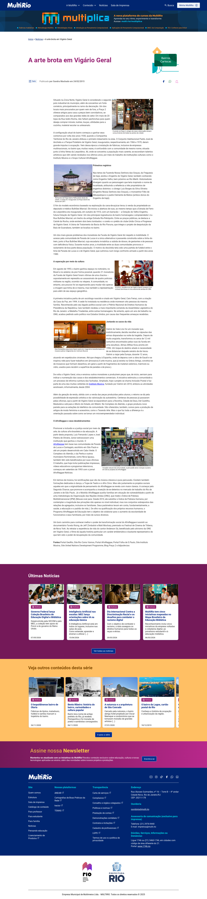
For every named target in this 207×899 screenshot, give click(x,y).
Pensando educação (37, 831)
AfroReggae (58, 444)
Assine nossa (59, 751)
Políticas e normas (102, 808)
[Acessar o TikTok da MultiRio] (161, 777)
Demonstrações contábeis (106, 818)
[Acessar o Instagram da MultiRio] (156, 777)
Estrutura (32, 797)
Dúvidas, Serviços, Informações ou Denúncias (149, 834)
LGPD (96, 833)
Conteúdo (89, 5)
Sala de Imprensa (120, 5)
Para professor (35, 812)
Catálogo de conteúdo (38, 807)
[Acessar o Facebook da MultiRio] (166, 777)
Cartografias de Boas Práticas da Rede (70, 799)
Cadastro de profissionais (106, 828)
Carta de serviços (102, 793)
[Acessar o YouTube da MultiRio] (151, 777)
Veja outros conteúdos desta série (60, 667)
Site (30, 787)
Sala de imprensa (36, 802)
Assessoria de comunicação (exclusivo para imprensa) (154, 818)
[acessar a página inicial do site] (19, 5)
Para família (34, 821)
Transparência (100, 787)
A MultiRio (73, 5)
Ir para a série (103, 735)
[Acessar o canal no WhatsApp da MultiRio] (172, 777)
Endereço (136, 787)
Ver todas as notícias (103, 651)
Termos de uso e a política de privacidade (106, 839)
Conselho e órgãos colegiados (108, 803)
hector (59, 805)
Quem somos (34, 793)
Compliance (99, 798)
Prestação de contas (103, 813)
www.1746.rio (144, 846)
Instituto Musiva (96, 384)
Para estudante (35, 816)
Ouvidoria (136, 804)
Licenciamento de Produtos (36, 837)
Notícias (103, 5)
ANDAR (59, 793)
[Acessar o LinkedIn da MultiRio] (177, 777)
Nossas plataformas (65, 787)
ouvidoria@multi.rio (140, 809)
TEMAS (59, 810)
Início (30, 39)
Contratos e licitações (104, 823)
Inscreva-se (149, 759)
